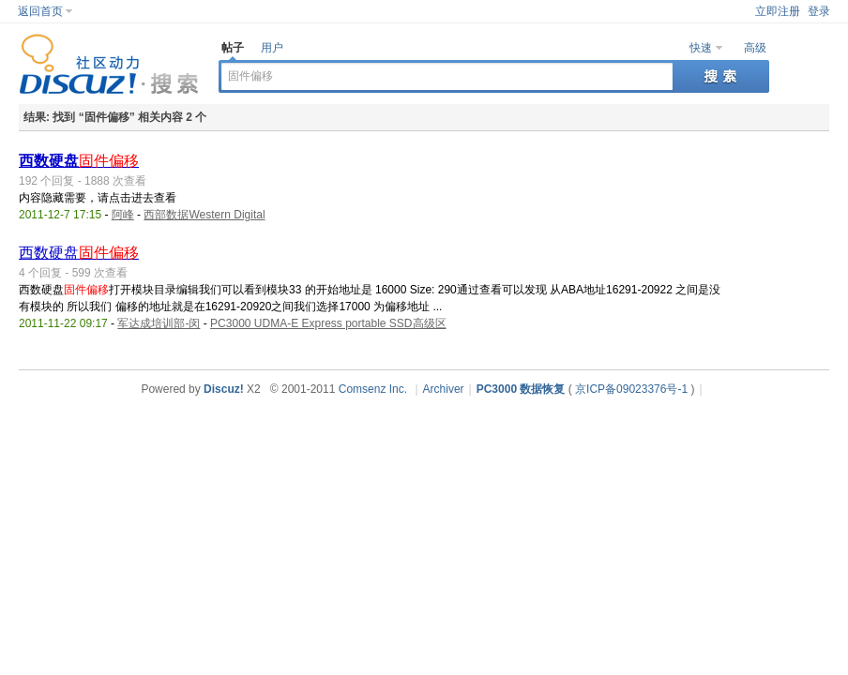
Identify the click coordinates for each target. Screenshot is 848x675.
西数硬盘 (79, 161)
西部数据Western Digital (204, 214)
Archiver (443, 389)
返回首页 (40, 11)
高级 (755, 47)
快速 (700, 47)
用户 (272, 47)
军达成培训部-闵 (158, 323)
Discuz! (224, 389)
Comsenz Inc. (373, 389)
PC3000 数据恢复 (521, 389)
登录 (819, 11)
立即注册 (777, 11)
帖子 (232, 47)
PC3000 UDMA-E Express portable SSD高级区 (328, 323)
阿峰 (123, 214)
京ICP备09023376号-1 (631, 389)
